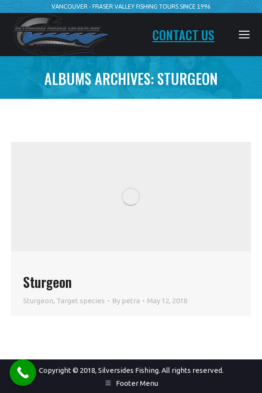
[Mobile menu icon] (244, 34)
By (126, 301)
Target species (80, 301)
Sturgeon (47, 282)
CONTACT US (183, 34)
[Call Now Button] (23, 372)
